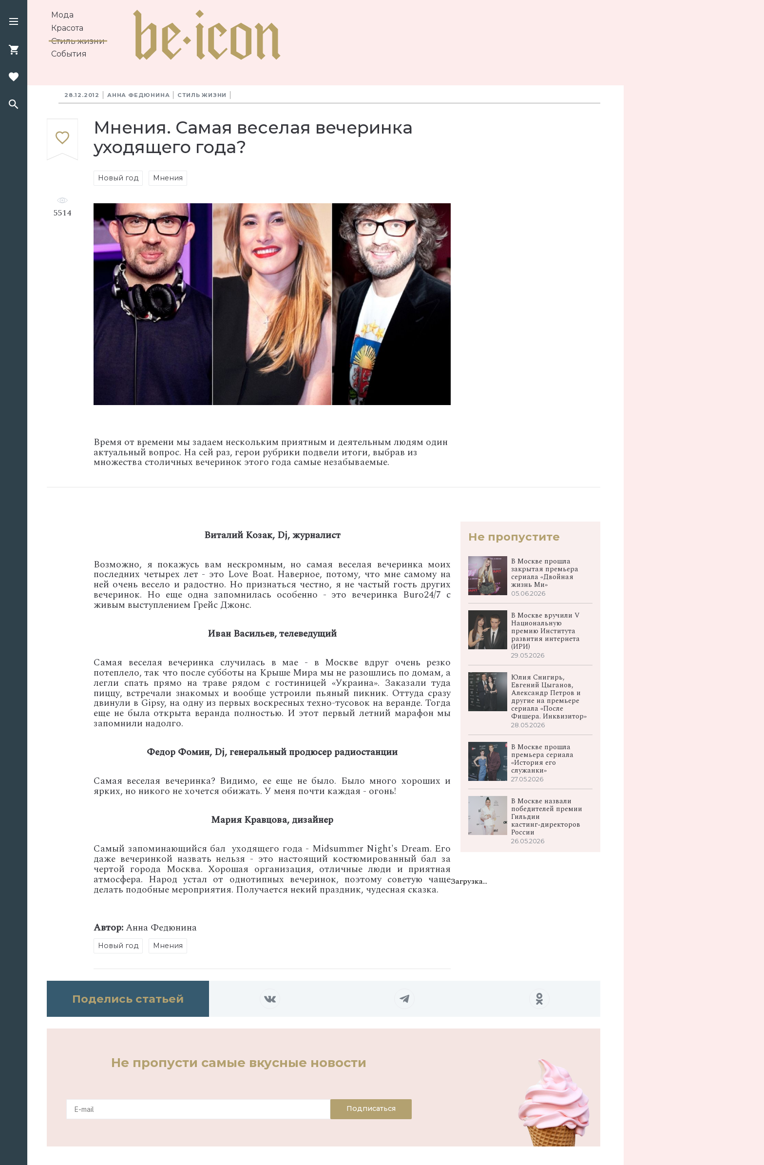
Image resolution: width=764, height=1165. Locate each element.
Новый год (118, 178)
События (69, 53)
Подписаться (371, 1108)
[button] (13, 22)
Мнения (168, 178)
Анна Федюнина (138, 95)
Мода (62, 14)
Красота (67, 28)
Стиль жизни (78, 41)
